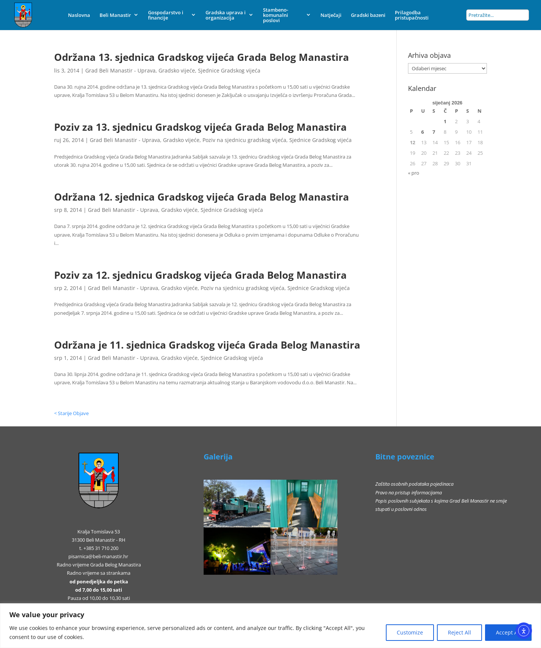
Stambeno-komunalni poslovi (275, 15)
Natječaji (331, 15)
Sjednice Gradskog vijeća (229, 70)
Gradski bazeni (368, 15)
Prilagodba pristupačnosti (412, 15)
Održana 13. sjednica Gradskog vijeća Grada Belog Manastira (201, 57)
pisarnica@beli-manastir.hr (98, 556)
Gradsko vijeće (177, 70)
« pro (413, 172)
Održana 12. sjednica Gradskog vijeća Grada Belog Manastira (201, 197)
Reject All (459, 632)
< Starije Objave (71, 413)
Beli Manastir (115, 15)
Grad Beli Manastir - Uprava (120, 70)
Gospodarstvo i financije (165, 15)
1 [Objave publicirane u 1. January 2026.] (445, 121)
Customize (410, 632)
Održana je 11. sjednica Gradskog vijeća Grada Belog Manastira (207, 345)
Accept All (508, 632)
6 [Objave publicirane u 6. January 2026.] (422, 131)
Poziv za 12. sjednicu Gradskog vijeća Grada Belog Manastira (200, 275)
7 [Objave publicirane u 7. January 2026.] (433, 131)
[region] (270, 625)
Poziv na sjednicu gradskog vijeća (244, 139)
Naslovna (79, 15)
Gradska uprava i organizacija (226, 15)
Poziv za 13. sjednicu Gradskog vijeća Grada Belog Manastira (200, 127)
